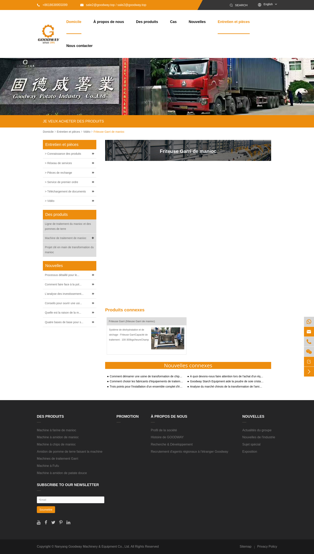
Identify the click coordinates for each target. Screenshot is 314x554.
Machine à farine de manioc (56, 430)
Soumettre (45, 509)
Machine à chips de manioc (56, 444)
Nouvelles (197, 22)
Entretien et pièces (234, 22)
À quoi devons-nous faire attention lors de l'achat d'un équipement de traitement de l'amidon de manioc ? (227, 376)
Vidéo (87, 131)
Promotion (128, 416)
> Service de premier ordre (61, 182)
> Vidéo (49, 200)
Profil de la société (164, 430)
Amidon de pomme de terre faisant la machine (69, 451)
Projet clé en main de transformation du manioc (69, 250)
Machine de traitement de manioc (70, 238)
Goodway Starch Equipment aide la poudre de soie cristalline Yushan (227, 381)
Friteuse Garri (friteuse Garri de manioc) (132, 321)
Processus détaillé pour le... (62, 275)
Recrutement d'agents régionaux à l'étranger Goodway (189, 451)
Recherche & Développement (172, 444)
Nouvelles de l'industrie (258, 437)
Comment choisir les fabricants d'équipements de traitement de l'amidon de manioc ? (146, 381)
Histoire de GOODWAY (167, 437)
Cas (173, 22)
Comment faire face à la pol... (63, 284)
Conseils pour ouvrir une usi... (63, 303)
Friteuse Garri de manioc (109, 131)
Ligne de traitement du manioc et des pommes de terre (68, 226)
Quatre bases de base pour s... (64, 322)
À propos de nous (108, 22)
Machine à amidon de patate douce (62, 473)
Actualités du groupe (257, 430)
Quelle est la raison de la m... (63, 312)
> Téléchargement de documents (65, 191)
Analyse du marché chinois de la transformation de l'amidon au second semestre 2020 (227, 386)
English (268, 4)
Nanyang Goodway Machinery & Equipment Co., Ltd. (92, 546)
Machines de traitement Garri (57, 458)
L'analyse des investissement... (64, 293)
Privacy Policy (267, 546)
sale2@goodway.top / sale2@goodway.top (113, 5)
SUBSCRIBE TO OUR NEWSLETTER (68, 485)
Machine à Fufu (48, 465)
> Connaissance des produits (63, 153)
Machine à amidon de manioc (58, 437)
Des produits (147, 22)
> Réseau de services (58, 163)
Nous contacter (79, 46)
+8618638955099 (52, 5)
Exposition (249, 451)
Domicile (73, 22)
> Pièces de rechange (58, 172)
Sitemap (246, 546)
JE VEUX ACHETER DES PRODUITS (73, 121)
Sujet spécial (251, 444)
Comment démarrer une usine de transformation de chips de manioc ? (146, 376)
